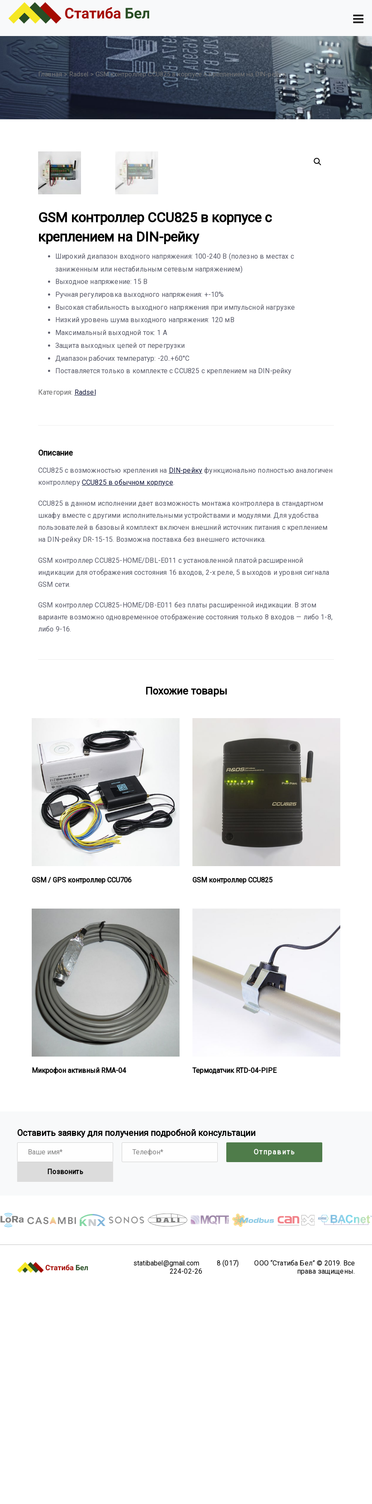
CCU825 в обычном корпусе (127, 697)
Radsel (79, 74)
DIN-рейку (185, 685)
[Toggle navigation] (358, 19)
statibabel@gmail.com (165, 1478)
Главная (50, 74)
